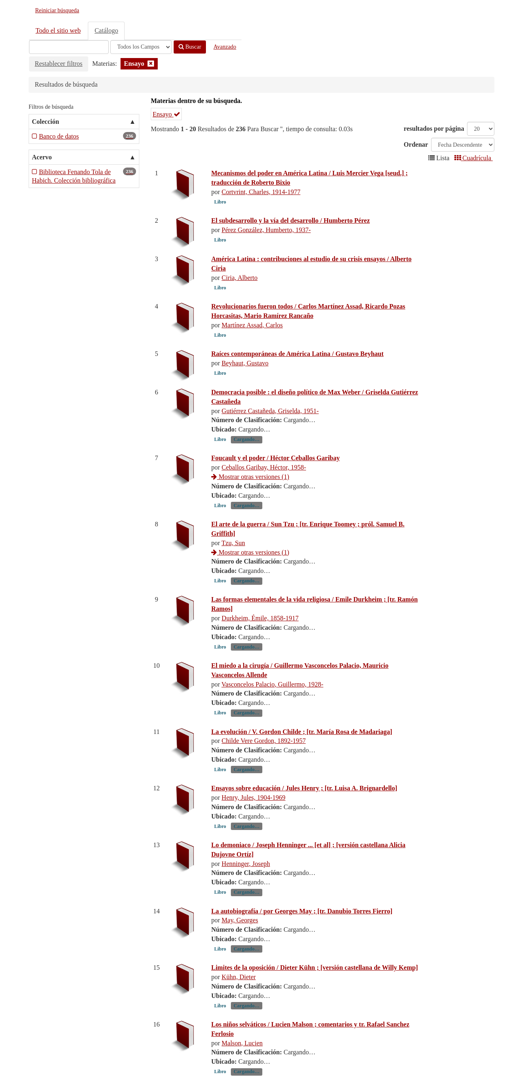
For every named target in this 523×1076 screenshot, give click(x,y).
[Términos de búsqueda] (69, 47)
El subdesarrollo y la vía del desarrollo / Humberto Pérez (290, 220)
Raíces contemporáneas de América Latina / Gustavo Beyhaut (297, 353)
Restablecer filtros (59, 63)
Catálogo (106, 30)
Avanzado (224, 47)
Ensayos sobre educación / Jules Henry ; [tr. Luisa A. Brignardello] (304, 788)
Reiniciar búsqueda (57, 10)
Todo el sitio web (58, 30)
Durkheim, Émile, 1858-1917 (259, 618)
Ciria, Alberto (239, 277)
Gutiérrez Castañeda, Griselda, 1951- (270, 410)
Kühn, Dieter (238, 976)
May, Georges (239, 920)
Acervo (42, 157)
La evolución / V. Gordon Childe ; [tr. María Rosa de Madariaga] (301, 731)
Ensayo (166, 114)
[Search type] (141, 47)
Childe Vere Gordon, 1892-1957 (263, 740)
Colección (45, 121)
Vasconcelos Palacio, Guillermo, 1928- (272, 684)
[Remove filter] (151, 63)
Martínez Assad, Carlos (252, 325)
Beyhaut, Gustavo (244, 363)
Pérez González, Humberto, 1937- (266, 229)
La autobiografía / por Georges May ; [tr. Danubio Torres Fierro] (301, 911)
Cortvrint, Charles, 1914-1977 (260, 191)
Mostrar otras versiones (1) (250, 476)
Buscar (190, 47)
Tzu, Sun (233, 542)
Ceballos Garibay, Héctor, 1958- (263, 467)
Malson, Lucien (241, 1043)
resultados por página (434, 128)
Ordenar (416, 144)
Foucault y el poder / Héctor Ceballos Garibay (275, 457)
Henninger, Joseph (245, 863)
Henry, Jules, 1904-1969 (253, 797)
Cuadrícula (473, 157)
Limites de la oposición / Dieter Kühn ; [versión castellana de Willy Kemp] (314, 967)
